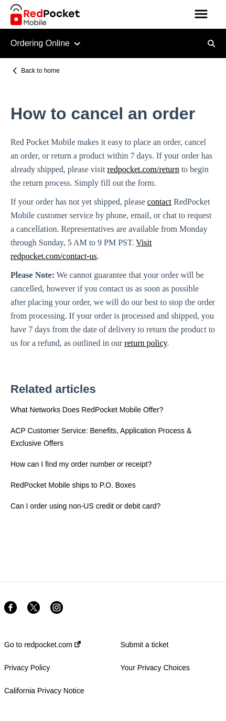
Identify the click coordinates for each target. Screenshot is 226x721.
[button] (201, 14)
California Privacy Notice (44, 690)
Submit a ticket (145, 644)
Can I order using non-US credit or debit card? (85, 506)
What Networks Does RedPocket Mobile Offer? (87, 409)
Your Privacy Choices (155, 667)
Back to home (40, 70)
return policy (145, 343)
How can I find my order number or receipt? (81, 464)
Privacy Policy (27, 667)
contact (159, 201)
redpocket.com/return (143, 169)
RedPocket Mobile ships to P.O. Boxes (73, 485)
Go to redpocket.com (42, 644)
